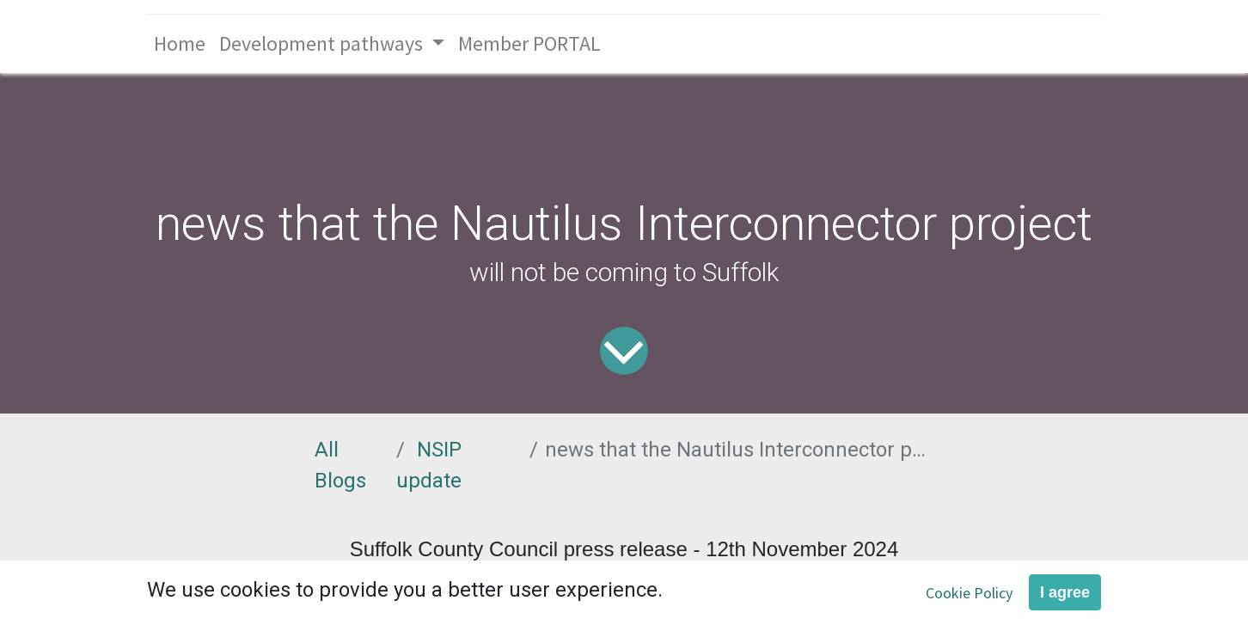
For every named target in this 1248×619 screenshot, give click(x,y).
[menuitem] (179, 43)
